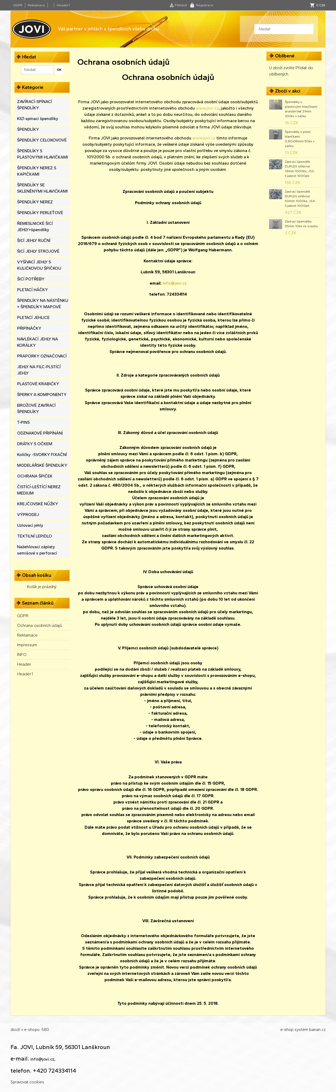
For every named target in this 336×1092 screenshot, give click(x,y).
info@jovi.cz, (42, 1059)
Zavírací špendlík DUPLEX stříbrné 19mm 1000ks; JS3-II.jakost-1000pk (300, 169)
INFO (22, 654)
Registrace (204, 5)
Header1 (63, 5)
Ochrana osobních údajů (39, 625)
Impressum (27, 644)
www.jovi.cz (207, 108)
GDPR (17, 5)
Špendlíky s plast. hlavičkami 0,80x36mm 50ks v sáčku (299, 139)
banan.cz (317, 1029)
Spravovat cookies (27, 1081)
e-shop (286, 1029)
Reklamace (36, 5)
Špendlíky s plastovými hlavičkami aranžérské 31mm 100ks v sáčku (301, 109)
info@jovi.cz (174, 283)
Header (24, 664)
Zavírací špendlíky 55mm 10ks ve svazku (301, 224)
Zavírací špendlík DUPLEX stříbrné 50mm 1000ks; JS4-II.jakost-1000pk (300, 199)
